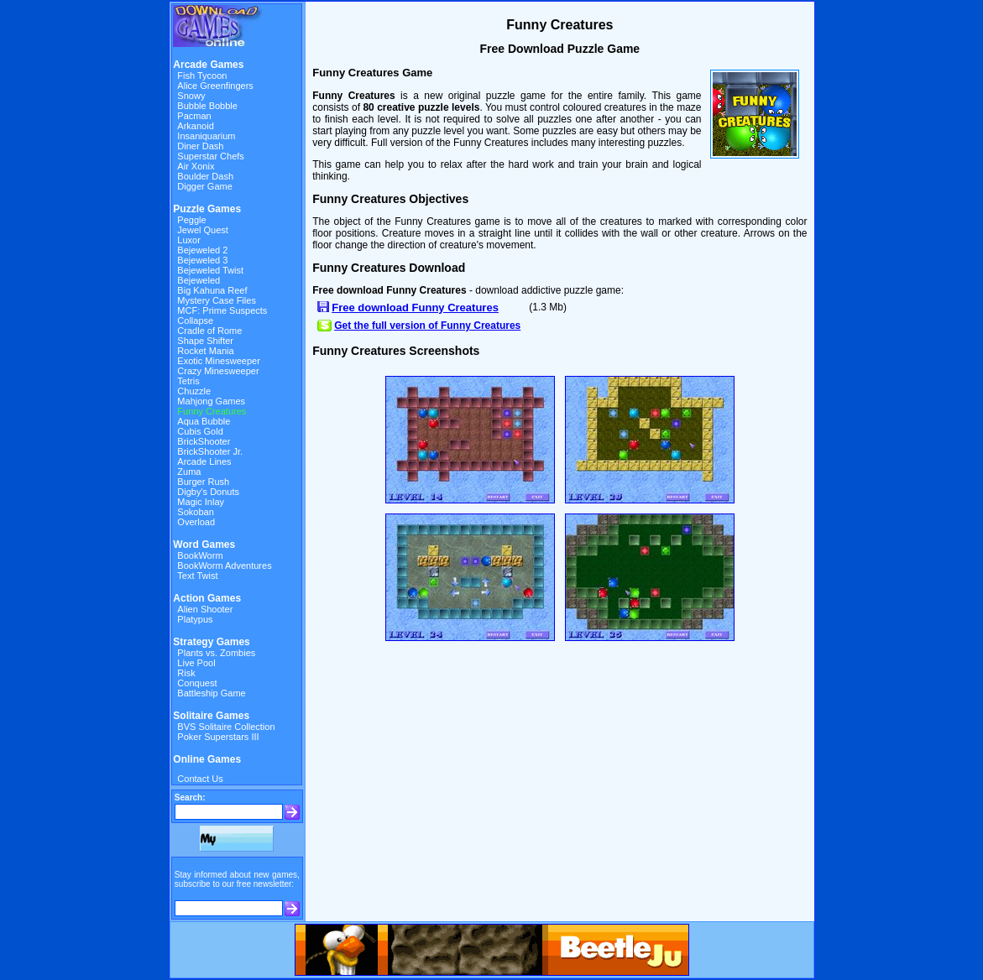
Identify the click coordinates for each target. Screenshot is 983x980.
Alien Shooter (205, 609)
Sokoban (195, 512)
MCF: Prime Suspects (222, 310)
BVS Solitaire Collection (226, 727)
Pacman (194, 116)
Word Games (204, 544)
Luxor (189, 240)
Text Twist (197, 576)
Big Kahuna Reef (212, 290)
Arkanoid (195, 126)
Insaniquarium (206, 136)
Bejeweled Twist (210, 270)
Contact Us (199, 779)
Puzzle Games (207, 209)
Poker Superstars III (218, 737)
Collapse (195, 320)
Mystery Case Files (216, 300)
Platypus (194, 619)
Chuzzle (194, 391)
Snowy (191, 96)
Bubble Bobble (207, 106)
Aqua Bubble (203, 421)
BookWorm (199, 555)
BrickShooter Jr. (210, 451)
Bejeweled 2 (202, 250)
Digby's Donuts (208, 492)
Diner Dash (200, 146)
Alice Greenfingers (215, 86)
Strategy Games (211, 642)
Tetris (188, 381)
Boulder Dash (205, 176)
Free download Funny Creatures (415, 307)
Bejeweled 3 (202, 260)
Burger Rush (203, 482)
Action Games (207, 598)
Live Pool (196, 663)
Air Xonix (195, 166)
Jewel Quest (202, 230)
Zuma (189, 472)
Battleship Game (211, 693)
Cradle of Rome (209, 331)
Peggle (191, 220)
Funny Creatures (211, 411)
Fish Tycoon (202, 75)
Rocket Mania (205, 351)
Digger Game (204, 186)
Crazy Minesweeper (218, 371)
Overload (196, 522)
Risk (186, 673)
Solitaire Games (211, 716)
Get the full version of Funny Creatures (427, 325)
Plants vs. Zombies (216, 653)
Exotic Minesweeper (218, 361)
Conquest (197, 683)
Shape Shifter (205, 341)
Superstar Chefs (210, 156)
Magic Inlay (200, 502)
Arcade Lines (204, 461)
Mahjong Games (211, 401)
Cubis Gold (199, 431)
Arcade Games (208, 64)
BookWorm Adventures (224, 565)
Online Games (207, 759)
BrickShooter (203, 441)
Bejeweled (198, 280)
